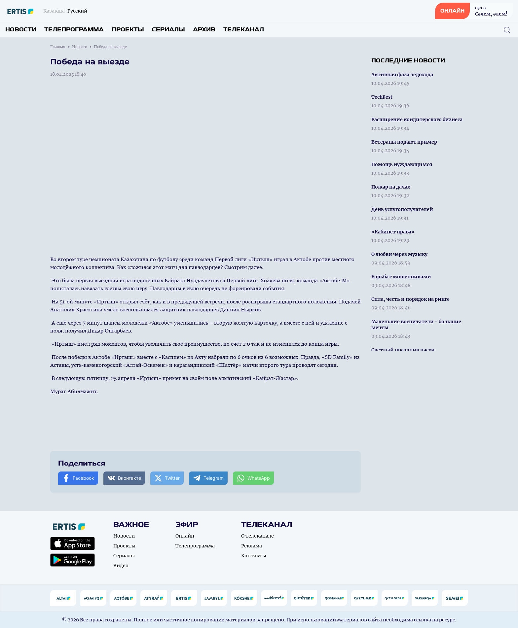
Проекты (128, 29)
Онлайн (184, 536)
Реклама (251, 546)
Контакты (253, 556)
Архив (204, 29)
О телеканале (257, 536)
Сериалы (168, 29)
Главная (57, 47)
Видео (121, 566)
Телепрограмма (74, 29)
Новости (20, 29)
